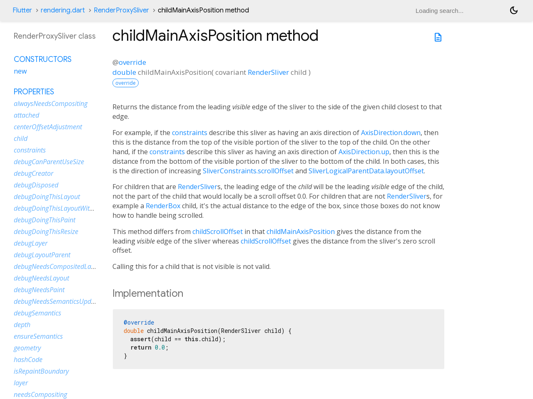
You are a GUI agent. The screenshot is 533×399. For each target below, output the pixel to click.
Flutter (22, 10)
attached (26, 115)
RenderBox (163, 205)
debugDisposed (36, 185)
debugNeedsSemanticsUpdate (57, 301)
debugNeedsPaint (39, 289)
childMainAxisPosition (300, 231)
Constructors (43, 59)
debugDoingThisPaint (44, 219)
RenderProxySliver (121, 10)
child (20, 138)
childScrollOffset (217, 231)
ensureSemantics (38, 336)
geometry (27, 347)
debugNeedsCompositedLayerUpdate (67, 266)
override (132, 62)
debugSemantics (37, 313)
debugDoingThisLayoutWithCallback (66, 208)
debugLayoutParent (42, 254)
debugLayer (30, 243)
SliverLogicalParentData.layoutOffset (366, 170)
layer (21, 382)
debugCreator (33, 173)
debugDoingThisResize (46, 231)
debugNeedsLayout (41, 278)
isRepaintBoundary (41, 371)
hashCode (28, 359)
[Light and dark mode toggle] (514, 10)
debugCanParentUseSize (49, 161)
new (20, 71)
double (124, 72)
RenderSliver (268, 72)
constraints (189, 132)
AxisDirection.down (391, 132)
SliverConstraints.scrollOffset (248, 170)
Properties (34, 91)
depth (22, 324)
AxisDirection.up (364, 151)
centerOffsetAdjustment (48, 126)
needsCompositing (40, 394)
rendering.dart (63, 10)
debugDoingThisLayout (47, 196)
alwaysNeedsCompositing (50, 103)
